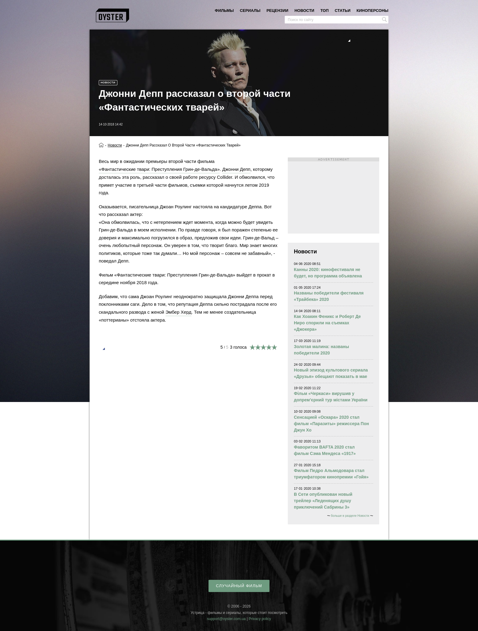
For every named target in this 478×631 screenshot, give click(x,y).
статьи (343, 10)
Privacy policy (260, 619)
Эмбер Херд (178, 312)
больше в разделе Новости (350, 515)
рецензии (277, 10)
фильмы (224, 10)
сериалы (250, 10)
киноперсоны (372, 10)
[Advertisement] (333, 195)
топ (324, 10)
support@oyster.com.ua (226, 619)
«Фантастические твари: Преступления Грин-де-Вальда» (159, 169)
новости (304, 10)
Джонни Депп (236, 169)
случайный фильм (239, 585)
